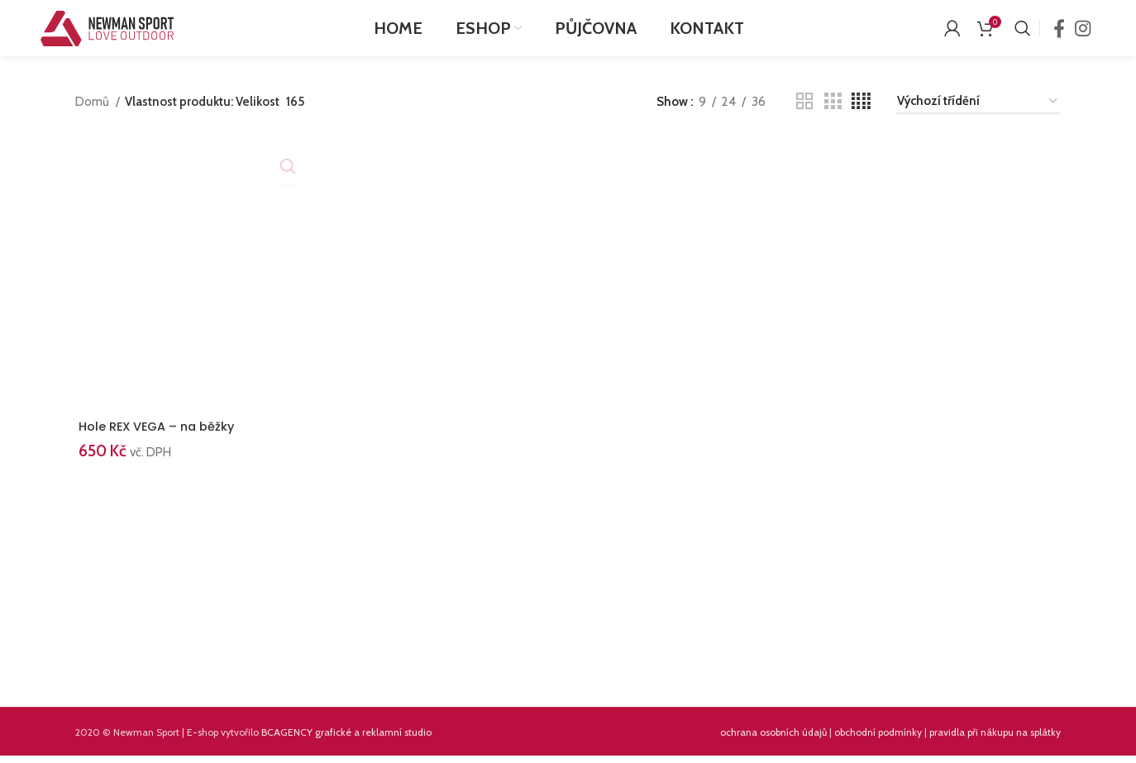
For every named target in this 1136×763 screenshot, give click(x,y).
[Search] (1022, 33)
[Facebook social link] (1059, 33)
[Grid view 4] (861, 111)
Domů (93, 111)
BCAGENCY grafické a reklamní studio (346, 739)
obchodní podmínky (878, 739)
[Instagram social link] (1082, 33)
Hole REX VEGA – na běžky (155, 438)
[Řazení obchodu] (978, 111)
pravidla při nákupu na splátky (995, 739)
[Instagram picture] (94, 619)
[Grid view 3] (832, 111)
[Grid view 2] (804, 111)
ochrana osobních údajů (773, 739)
